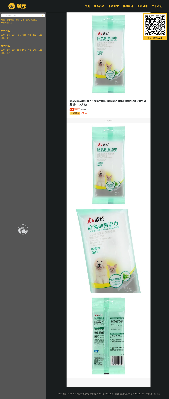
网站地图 (149, 394)
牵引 (8, 38)
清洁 (19, 35)
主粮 (3, 35)
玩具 (13, 35)
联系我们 (157, 394)
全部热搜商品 (6, 23)
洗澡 (40, 35)
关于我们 (157, 6)
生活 (34, 35)
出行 (8, 53)
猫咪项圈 (10, 20)
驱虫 (3, 20)
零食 (8, 35)
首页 (87, 6)
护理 (29, 35)
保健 (24, 35)
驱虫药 (34, 20)
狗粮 (28, 20)
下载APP (113, 6)
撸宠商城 (99, 6)
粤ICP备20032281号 (106, 394)
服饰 (3, 38)
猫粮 (17, 20)
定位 (22, 20)
